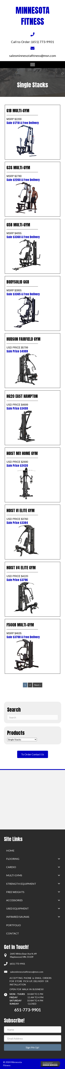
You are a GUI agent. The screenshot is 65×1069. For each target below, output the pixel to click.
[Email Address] (32, 1038)
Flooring (12, 858)
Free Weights (15, 891)
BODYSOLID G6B (32, 287)
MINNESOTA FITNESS (32, 15)
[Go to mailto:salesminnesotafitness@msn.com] (32, 51)
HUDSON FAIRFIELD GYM (32, 344)
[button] (59, 859)
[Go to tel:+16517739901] (32, 38)
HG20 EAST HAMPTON (32, 401)
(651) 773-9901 (17, 963)
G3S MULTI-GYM (32, 173)
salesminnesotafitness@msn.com (26, 971)
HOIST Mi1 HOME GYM (32, 459)
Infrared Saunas (17, 916)
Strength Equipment (21, 883)
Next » (37, 685)
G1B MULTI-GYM (32, 116)
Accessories (14, 900)
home (10, 850)
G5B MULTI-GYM (32, 230)
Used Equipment (17, 908)
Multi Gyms (14, 875)
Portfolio (13, 925)
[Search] (32, 717)
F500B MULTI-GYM (32, 630)
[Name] (32, 1029)
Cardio (11, 867)
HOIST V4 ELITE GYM (32, 573)
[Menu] (32, 64)
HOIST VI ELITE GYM (32, 516)
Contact (12, 933)
